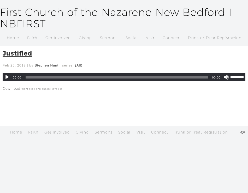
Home (13, 37)
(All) (78, 65)
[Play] (7, 77)
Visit (150, 37)
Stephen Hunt (47, 65)
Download (11, 89)
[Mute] (226, 77)
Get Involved (58, 37)
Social (132, 37)
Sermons (108, 37)
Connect (171, 37)
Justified (17, 53)
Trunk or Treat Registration (214, 37)
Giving (85, 37)
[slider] (117, 77)
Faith (32, 37)
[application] (124, 77)
